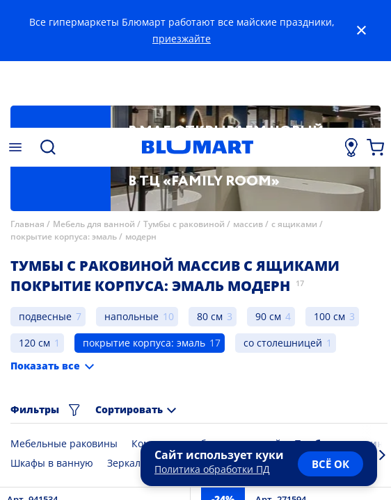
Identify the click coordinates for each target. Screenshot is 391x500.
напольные (131, 316)
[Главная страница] (197, 147)
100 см (329, 316)
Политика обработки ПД (212, 469)
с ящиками (294, 224)
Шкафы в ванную (51, 462)
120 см (34, 342)
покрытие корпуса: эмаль (63, 236)
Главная (27, 224)
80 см (210, 316)
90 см (268, 316)
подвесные (45, 316)
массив (248, 224)
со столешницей (283, 342)
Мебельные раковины (64, 443)
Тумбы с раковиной (184, 224)
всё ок (330, 464)
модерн (141, 236)
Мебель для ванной (94, 224)
